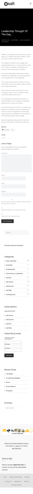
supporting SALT (18, 465)
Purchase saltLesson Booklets (13, 245)
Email (3, 183)
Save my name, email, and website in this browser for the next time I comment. (16, 202)
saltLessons (10, 286)
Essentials (9, 265)
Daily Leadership (25, 40)
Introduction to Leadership (14, 273)
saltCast (8, 278)
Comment (4, 153)
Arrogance (9, 391)
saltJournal (9, 282)
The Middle (9, 374)
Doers (8, 382)
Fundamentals (10, 269)
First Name (7, 344)
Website (3, 191)
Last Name (7, 348)
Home (5, 477)
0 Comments (4, 41)
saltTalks (9, 290)
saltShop (27, 477)
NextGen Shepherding (16, 477)
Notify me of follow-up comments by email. (13, 210)
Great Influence (11, 386)
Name (3, 175)
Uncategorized (10, 294)
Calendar (26, 481)
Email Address (8, 339)
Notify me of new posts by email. (10, 216)
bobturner (15, 40)
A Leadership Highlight (13, 378)
